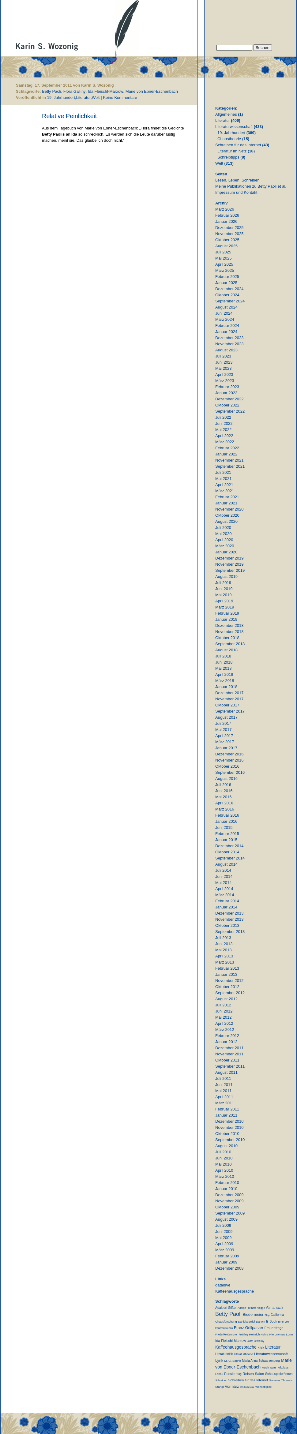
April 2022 (224, 435)
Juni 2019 (223, 588)
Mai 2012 (223, 1017)
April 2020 (224, 539)
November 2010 (229, 1127)
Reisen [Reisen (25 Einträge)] (248, 1374)
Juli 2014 (223, 870)
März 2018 (224, 680)
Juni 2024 (223, 313)
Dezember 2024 (229, 288)
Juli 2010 (223, 1152)
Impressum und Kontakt (236, 192)
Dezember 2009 (229, 1195)
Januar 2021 (226, 503)
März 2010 (224, 1176)
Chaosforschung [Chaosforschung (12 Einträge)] (226, 1321)
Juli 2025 (223, 252)
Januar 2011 (226, 1115)
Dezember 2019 (229, 558)
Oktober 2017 (227, 705)
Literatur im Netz (231, 151)
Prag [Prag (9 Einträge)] (239, 1374)
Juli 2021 (223, 472)
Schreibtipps (228, 157)
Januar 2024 (226, 331)
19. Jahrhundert (61, 97)
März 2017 (224, 741)
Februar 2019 (227, 613)
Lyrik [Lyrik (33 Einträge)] (219, 1360)
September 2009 (230, 1213)
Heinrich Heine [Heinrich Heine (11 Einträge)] (258, 1334)
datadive (222, 1285)
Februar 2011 (227, 1109)
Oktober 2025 (227, 240)
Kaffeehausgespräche (234, 1291)
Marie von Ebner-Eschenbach (152, 91)
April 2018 (224, 674)
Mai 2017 (223, 729)
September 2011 (230, 1066)
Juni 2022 (223, 423)
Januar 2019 (226, 619)
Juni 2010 (223, 1158)
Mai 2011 (223, 1090)
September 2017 (230, 711)
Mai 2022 (223, 429)
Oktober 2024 (227, 295)
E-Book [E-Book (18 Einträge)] (271, 1321)
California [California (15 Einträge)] (277, 1314)
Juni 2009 (223, 1231)
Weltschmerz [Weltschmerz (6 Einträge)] (247, 1387)
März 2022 (224, 442)
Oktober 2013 (227, 925)
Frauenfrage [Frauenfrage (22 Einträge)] (273, 1328)
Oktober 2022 (227, 405)
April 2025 (224, 264)
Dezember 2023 (229, 337)
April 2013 (224, 956)
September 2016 (230, 772)
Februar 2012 (227, 1035)
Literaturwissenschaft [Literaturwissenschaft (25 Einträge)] (271, 1354)
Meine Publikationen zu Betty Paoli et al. (250, 186)
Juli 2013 (223, 937)
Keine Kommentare (120, 97)
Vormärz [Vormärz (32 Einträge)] (232, 1386)
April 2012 (224, 1023)
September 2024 (230, 301)
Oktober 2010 (227, 1133)
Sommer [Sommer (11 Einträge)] (274, 1380)
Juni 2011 (223, 1084)
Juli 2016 (223, 784)
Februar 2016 (227, 815)
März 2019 (224, 607)
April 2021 (224, 484)
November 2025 (229, 233)
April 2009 (224, 1243)
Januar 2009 (226, 1262)
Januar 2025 (226, 282)
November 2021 (229, 460)
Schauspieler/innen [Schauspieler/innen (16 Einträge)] (278, 1374)
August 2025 (226, 246)
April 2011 (224, 1097)
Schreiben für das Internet (238, 145)
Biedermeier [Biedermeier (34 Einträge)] (253, 1314)
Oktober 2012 (227, 986)
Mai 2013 (223, 950)
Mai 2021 (223, 478)
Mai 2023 (223, 368)
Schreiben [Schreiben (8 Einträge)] (221, 1380)
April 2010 (224, 1170)
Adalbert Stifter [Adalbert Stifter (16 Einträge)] (226, 1307)
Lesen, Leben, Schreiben (237, 180)
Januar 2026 (226, 221)
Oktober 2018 (227, 637)
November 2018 (229, 631)
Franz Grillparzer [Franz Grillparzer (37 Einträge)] (248, 1327)
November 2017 (229, 699)
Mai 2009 (223, 1237)
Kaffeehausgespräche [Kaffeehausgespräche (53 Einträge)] (236, 1347)
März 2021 (224, 491)
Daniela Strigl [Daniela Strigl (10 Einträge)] (246, 1321)
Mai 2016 (223, 797)
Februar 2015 (227, 833)
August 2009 (226, 1219)
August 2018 (226, 650)
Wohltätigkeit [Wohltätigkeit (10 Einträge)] (263, 1386)
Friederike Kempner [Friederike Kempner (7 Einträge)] (226, 1334)
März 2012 (224, 1029)
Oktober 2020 (227, 515)
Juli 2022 (223, 417)
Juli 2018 (223, 656)
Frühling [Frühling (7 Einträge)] (243, 1334)
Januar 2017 (226, 748)
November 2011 (229, 1054)
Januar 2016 (226, 821)
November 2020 (229, 509)
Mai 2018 (223, 668)
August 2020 (226, 521)
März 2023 (224, 380)
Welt (96, 97)
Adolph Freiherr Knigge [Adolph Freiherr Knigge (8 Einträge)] (251, 1307)
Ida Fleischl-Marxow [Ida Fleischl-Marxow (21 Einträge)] (230, 1340)
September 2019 (230, 570)
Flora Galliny (74, 91)
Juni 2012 (223, 1011)
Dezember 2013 (229, 913)
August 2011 (226, 1072)
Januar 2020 (226, 552)
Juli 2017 (223, 723)
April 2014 (224, 888)
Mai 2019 (223, 595)
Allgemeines (226, 114)
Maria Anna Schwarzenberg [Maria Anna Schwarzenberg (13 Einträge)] (261, 1360)
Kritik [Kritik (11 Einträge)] (261, 1347)
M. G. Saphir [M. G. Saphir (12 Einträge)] (232, 1360)
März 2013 (224, 962)
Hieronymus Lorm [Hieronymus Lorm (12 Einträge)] (281, 1334)
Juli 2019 (223, 582)
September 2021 (230, 466)
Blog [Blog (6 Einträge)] (267, 1315)
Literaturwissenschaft (234, 126)
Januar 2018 (226, 686)
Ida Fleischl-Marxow (105, 91)
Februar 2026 (227, 215)
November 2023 (229, 344)
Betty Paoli (51, 91)
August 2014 (226, 864)
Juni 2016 (223, 790)
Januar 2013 (226, 974)
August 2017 (226, 717)
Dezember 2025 (229, 227)
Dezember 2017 (229, 693)
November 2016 (229, 760)
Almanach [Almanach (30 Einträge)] (274, 1307)
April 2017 (224, 735)
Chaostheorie (229, 139)
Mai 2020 (223, 533)
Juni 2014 (223, 876)
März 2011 (224, 1103)
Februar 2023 (227, 386)
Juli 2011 (223, 1078)
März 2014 (224, 895)
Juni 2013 (223, 944)
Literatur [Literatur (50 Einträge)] (272, 1347)
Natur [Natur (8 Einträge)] (273, 1367)
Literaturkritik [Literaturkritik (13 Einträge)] (224, 1354)
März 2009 (224, 1250)
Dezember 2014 (229, 846)
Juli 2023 (223, 356)
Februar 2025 (227, 276)
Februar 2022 (227, 448)
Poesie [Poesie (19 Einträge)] (229, 1374)
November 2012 (229, 980)
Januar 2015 (226, 839)
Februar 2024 (227, 325)
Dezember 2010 (229, 1121)
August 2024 (226, 307)
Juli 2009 (223, 1225)
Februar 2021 (227, 497)
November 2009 (229, 1201)
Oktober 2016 (227, 766)
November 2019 (229, 564)
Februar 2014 (227, 901)
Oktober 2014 (227, 852)
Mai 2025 (223, 258)
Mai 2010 (223, 1164)
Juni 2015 (223, 827)
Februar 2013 (227, 968)
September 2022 (230, 411)
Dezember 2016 (229, 754)
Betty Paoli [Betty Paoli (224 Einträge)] (228, 1314)
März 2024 (224, 319)
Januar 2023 (226, 393)
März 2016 (224, 809)
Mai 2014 (223, 882)
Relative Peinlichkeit (69, 116)
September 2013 (230, 931)
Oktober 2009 (227, 1207)
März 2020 (224, 546)
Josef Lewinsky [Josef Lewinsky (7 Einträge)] (255, 1340)
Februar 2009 (227, 1256)
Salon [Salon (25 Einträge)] (259, 1374)
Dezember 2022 (229, 399)
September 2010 (230, 1139)
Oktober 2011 (227, 1060)
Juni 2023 (223, 362)
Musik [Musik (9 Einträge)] (265, 1367)
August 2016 (226, 778)
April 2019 (224, 601)
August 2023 (226, 350)
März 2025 (224, 270)
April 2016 (224, 803)
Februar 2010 (227, 1182)
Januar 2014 (226, 907)
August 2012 (226, 999)
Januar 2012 (226, 1041)
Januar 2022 (226, 454)
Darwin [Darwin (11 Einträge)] (260, 1321)
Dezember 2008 (229, 1268)
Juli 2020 (223, 527)
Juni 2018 (223, 662)
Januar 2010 (226, 1188)
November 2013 (229, 919)
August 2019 (226, 576)
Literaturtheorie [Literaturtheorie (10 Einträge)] (243, 1354)
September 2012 (230, 992)
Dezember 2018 (229, 625)
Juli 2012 (223, 1005)
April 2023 (224, 374)
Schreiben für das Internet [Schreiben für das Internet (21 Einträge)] (248, 1380)
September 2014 (230, 858)
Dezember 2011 (229, 1048)
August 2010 (226, 1146)
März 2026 (224, 209)
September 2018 (230, 644)
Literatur (83, 97)
